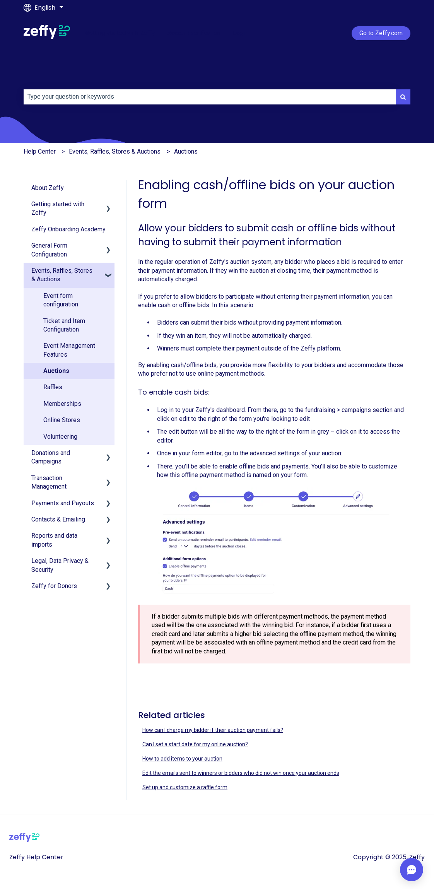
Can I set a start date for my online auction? (195, 744)
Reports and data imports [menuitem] (54, 540)
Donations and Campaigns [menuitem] (50, 457)
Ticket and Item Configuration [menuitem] (64, 325)
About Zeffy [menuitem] (47, 187)
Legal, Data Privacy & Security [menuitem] (60, 565)
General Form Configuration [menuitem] (49, 250)
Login (240, 33)
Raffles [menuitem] (52, 387)
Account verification (193, 33)
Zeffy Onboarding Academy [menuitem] (68, 229)
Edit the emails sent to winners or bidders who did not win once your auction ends (240, 773)
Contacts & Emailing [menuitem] (58, 519)
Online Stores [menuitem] (61, 420)
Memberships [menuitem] (62, 403)
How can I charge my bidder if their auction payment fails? (212, 730)
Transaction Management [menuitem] (49, 482)
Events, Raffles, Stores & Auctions (115, 151)
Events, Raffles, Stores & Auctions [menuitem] (61, 275)
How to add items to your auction (182, 759)
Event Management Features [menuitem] (69, 350)
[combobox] (210, 96)
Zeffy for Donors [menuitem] (54, 586)
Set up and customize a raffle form (184, 787)
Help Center (40, 151)
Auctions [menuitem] (56, 370)
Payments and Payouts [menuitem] (62, 503)
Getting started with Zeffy (120, 33)
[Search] (403, 96)
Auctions (186, 151)
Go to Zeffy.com (381, 33)
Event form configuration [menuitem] (60, 300)
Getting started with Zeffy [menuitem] (57, 208)
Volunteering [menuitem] (60, 436)
